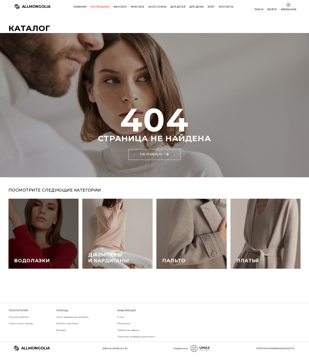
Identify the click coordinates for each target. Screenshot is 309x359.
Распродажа (100, 6)
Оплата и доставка (67, 323)
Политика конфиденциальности (136, 336)
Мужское (137, 6)
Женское (120, 6)
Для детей (177, 6)
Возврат (61, 330)
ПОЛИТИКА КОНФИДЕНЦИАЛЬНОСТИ (275, 348)
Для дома (196, 6)
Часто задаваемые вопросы (72, 317)
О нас (120, 317)
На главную (154, 154)
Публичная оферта (128, 330)
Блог (211, 6)
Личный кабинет (19, 317)
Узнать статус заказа (21, 323)
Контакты (226, 6)
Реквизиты (123, 323)
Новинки (80, 6)
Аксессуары (157, 6)
